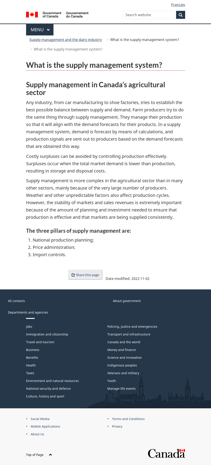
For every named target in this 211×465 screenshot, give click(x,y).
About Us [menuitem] (37, 434)
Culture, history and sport (45, 396)
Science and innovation (124, 357)
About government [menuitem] (127, 301)
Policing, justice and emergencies (132, 326)
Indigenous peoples (122, 365)
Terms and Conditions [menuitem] (128, 419)
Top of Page (39, 455)
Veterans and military (123, 373)
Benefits (32, 357)
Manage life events (121, 388)
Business (32, 350)
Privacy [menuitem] (117, 426)
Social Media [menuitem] (40, 419)
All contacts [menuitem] (16, 301)
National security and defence (48, 388)
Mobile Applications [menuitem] (45, 426)
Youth (111, 381)
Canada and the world (123, 342)
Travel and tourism (40, 342)
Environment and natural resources (52, 381)
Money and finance (121, 350)
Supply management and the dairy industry (65, 39)
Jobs (29, 326)
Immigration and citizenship (47, 334)
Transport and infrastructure (128, 334)
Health (31, 365)
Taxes (30, 373)
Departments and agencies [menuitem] (28, 312)
